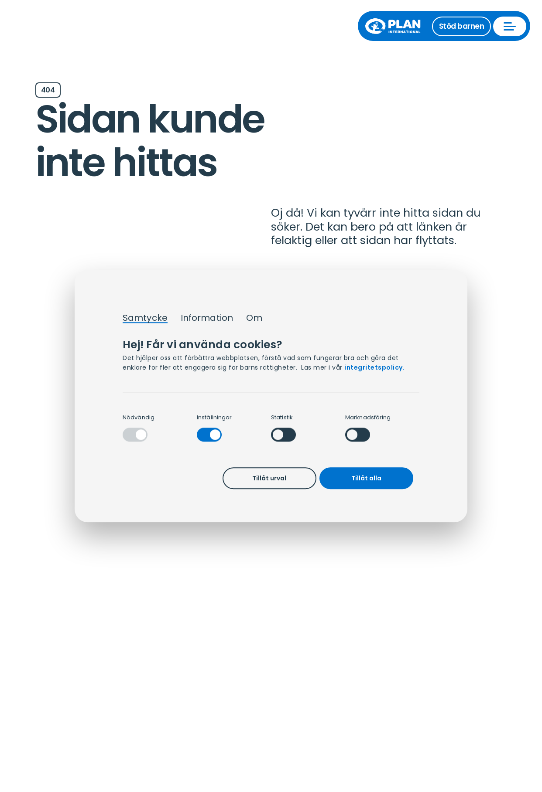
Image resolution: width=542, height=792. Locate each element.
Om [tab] (254, 318)
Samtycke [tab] (145, 318)
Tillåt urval (269, 478)
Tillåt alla (366, 478)
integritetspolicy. (374, 367)
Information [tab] (207, 318)
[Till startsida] (397, 26)
